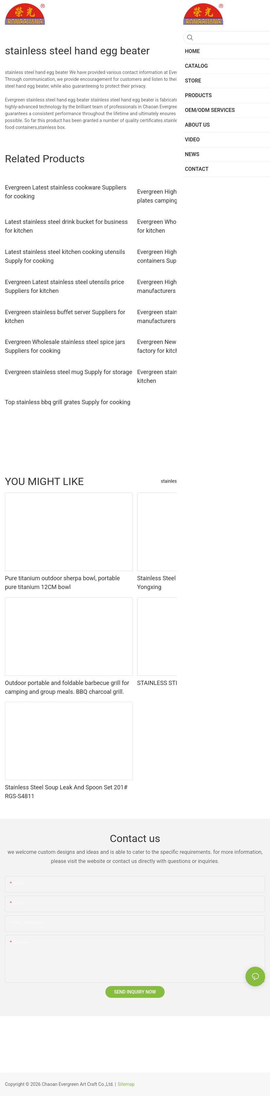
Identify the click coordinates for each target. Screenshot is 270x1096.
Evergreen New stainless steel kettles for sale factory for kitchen (196, 346)
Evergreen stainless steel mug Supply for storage (68, 371)
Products (252, 481)
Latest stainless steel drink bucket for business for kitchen (66, 226)
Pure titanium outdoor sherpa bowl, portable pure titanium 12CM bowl (62, 582)
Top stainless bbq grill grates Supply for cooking (67, 402)
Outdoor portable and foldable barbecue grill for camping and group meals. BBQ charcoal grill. (67, 687)
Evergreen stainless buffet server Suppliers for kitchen (65, 316)
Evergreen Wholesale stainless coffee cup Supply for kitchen (201, 226)
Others (230, 481)
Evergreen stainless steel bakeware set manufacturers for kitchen (187, 316)
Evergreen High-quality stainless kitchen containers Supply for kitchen (189, 256)
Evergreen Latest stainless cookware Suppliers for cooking (65, 192)
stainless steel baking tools (188, 481)
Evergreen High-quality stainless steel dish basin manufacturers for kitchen (200, 286)
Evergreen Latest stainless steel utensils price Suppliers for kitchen (64, 286)
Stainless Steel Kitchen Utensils (222, 72)
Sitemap (126, 1084)
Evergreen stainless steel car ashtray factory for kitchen (199, 376)
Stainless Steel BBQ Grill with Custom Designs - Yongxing (199, 582)
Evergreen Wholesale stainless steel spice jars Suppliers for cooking (65, 346)
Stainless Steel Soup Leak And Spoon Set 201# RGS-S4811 (66, 792)
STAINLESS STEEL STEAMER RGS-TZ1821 (192, 682)
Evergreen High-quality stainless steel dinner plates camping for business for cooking (195, 196)
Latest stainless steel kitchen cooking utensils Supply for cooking (65, 256)
